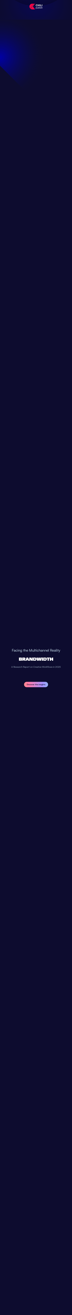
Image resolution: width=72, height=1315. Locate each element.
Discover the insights (36, 684)
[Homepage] (36, 6)
